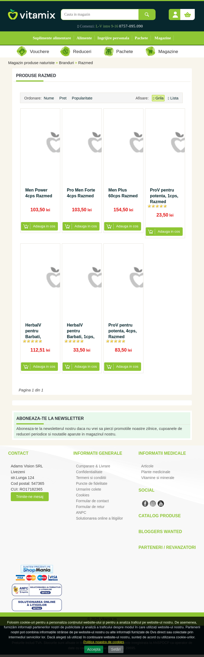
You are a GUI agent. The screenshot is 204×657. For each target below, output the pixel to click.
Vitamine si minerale (157, 478)
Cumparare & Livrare (93, 466)
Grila (158, 98)
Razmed (85, 62)
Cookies (82, 495)
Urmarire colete (88, 489)
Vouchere (39, 51)
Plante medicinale (155, 472)
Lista (173, 98)
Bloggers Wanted (160, 531)
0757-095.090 (131, 26)
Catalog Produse (159, 516)
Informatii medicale (162, 453)
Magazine (163, 38)
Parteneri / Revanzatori (167, 547)
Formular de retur (90, 507)
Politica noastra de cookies (103, 642)
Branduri (66, 62)
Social (146, 490)
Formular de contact (92, 501)
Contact (18, 453)
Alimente (84, 38)
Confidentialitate (89, 472)
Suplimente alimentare (52, 38)
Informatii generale (97, 453)
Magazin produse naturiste (31, 62)
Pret (63, 98)
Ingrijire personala (113, 38)
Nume (49, 98)
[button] (175, 12)
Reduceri (82, 51)
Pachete (141, 38)
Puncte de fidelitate (91, 483)
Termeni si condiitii (91, 478)
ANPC (81, 512)
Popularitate (82, 98)
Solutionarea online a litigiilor (99, 518)
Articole (147, 466)
